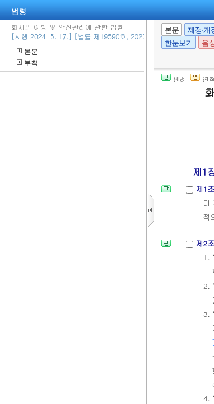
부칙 (27, 62)
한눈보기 (179, 43)
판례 (173, 79)
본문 (27, 51)
